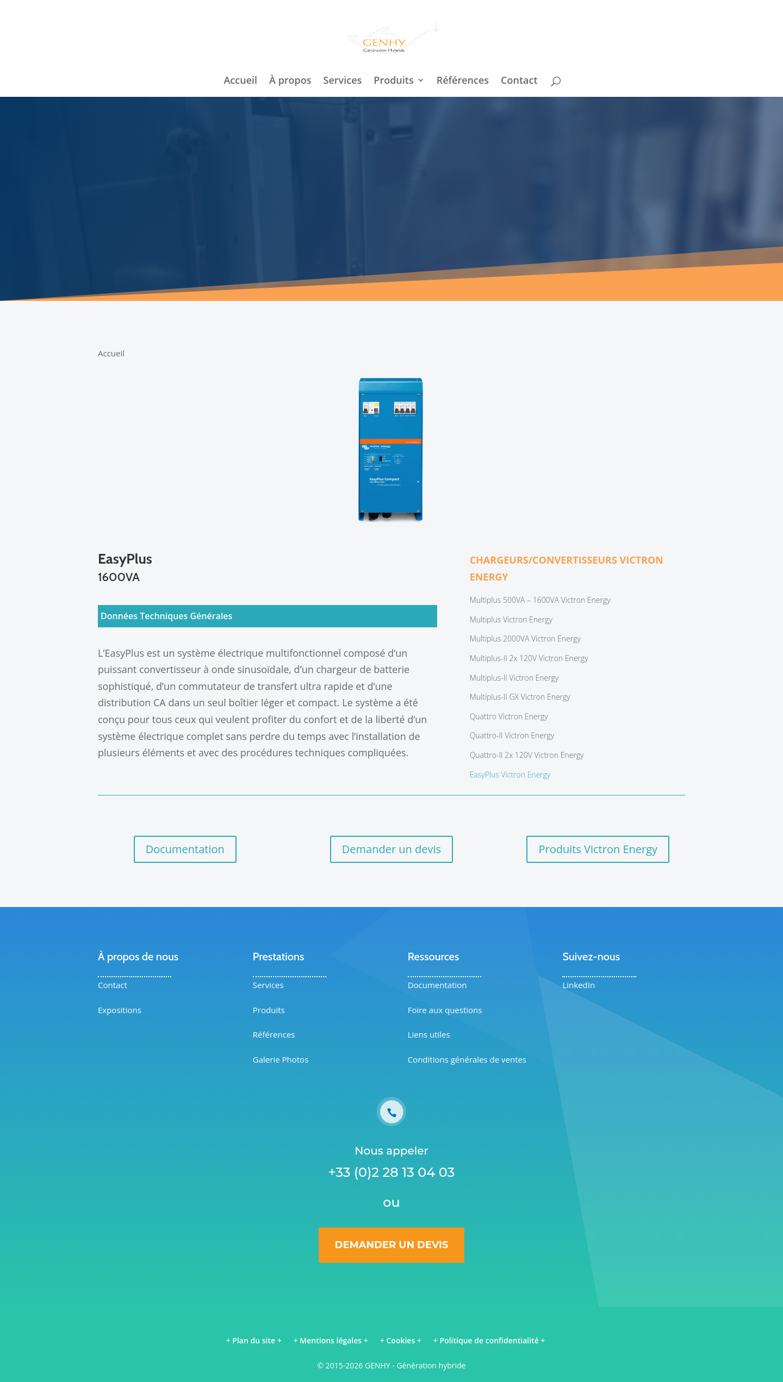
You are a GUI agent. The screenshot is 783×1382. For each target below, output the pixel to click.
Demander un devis (391, 849)
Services (343, 81)
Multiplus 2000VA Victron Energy (525, 638)
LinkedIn (578, 984)
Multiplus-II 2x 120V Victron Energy (529, 658)
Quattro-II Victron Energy (512, 735)
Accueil (240, 81)
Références (463, 81)
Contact (519, 81)
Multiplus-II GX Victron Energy (520, 697)
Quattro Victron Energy (509, 716)
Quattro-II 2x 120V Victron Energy (527, 755)
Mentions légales (331, 1340)
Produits (393, 81)
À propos (290, 81)
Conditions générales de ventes (467, 1059)
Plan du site (253, 1340)
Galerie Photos (280, 1059)
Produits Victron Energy (597, 849)
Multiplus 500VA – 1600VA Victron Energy (540, 600)
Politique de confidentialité (489, 1340)
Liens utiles (429, 1034)
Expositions (119, 1009)
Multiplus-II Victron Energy (514, 678)
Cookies (400, 1340)
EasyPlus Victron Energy (510, 774)
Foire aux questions (445, 1009)
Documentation (185, 849)
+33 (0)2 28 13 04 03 (391, 1172)
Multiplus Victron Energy (511, 619)
